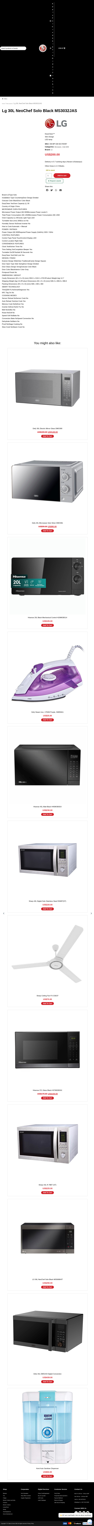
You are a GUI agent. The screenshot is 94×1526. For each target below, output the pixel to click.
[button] (47, 190)
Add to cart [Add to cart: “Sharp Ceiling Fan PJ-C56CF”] (47, 1003)
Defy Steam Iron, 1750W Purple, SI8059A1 (47, 712)
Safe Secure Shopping (59, 1502)
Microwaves (9, 103)
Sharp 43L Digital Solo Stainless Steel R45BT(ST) (47, 901)
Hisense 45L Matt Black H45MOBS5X (47, 807)
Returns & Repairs (58, 1500)
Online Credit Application (43, 1493)
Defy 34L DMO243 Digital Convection (47, 1374)
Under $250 (65, 147)
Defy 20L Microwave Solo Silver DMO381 (47, 523)
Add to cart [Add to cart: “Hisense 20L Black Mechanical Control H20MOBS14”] (47, 625)
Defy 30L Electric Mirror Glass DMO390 (47, 428)
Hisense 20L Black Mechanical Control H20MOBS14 (47, 618)
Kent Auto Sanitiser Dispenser (47, 1468)
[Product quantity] (49, 175)
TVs (4, 1495)
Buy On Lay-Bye (42, 1495)
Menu (4, 99)
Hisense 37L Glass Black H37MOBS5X (47, 1090)
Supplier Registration (26, 1498)
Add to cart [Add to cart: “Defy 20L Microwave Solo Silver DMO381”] (47, 531)
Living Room (6, 1507)
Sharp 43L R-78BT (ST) (47, 1185)
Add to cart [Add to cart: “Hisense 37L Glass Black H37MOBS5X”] (47, 1098)
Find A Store (57, 1493)
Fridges (4, 1498)
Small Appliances (7, 1511)
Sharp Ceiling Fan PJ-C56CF (47, 996)
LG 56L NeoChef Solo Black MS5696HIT (47, 1279)
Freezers (5, 1502)
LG (51, 150)
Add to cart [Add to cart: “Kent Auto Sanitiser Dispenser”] (47, 1476)
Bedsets (5, 1493)
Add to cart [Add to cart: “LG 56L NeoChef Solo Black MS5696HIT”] (47, 1287)
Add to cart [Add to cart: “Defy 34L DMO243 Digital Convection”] (47, 1382)
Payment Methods (58, 1498)
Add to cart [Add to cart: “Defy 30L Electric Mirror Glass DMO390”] (47, 436)
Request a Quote (54, 181)
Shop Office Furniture (26, 1495)
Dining (4, 1509)
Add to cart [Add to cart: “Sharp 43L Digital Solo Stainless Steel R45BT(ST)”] (47, 909)
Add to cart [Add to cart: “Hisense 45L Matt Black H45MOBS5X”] (47, 814)
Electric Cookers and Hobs (9, 1500)
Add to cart (62, 176)
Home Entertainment (7, 1514)
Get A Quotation (24, 1493)
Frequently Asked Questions (60, 1495)
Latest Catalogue (42, 1500)
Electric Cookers (7, 1504)
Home (3, 103)
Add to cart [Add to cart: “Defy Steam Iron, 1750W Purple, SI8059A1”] (47, 720)
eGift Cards (40, 1498)
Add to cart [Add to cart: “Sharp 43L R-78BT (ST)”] (47, 1192)
